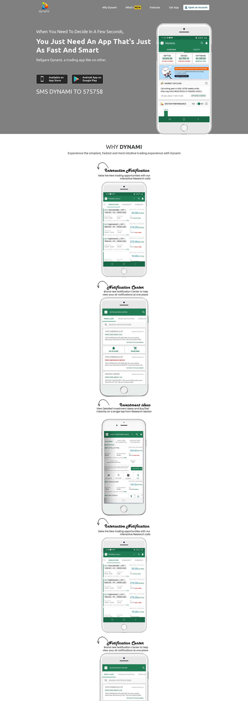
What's (133, 7)
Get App (174, 7)
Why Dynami (110, 7)
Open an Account (196, 7)
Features (155, 7)
